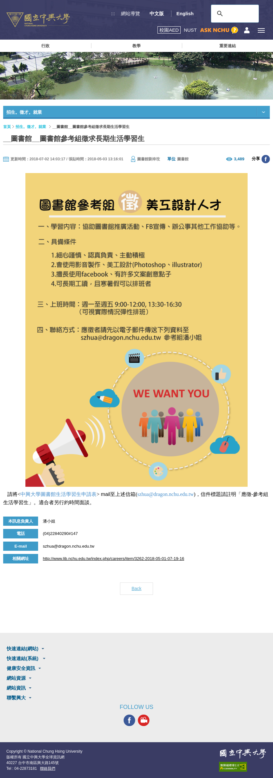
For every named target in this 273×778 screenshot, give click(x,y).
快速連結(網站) (22, 648)
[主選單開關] (261, 30)
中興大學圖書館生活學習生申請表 (58, 494)
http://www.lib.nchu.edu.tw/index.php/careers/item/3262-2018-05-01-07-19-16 (113, 558)
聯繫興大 (16, 697)
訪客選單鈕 (246, 30)
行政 (45, 45)
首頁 (7, 127)
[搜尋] (234, 13)
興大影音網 (144, 720)
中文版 (157, 13)
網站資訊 (16, 688)
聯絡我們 (47, 768)
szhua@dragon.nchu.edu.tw (165, 494)
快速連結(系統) (23, 658)
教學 (136, 45)
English (185, 13)
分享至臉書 (266, 159)
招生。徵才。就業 (31, 127)
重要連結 (227, 45)
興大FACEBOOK (129, 720)
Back (136, 588)
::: (113, 13)
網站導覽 (130, 13)
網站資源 (16, 678)
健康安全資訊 (21, 668)
